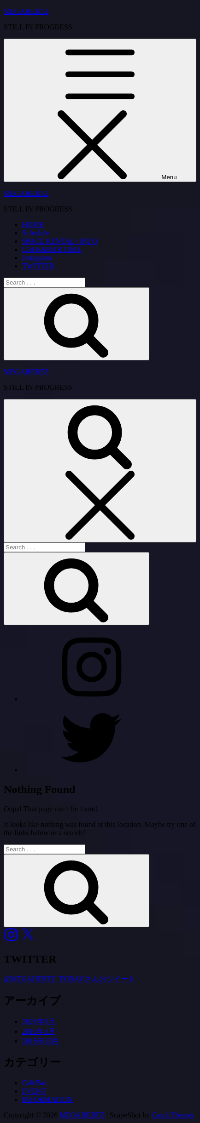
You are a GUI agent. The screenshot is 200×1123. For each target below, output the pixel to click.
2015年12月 (40, 1041)
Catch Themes (173, 1115)
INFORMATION (47, 1099)
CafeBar (34, 1083)
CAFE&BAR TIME (52, 249)
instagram (36, 258)
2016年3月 (38, 1031)
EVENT (34, 1091)
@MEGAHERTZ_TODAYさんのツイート (70, 979)
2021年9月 (38, 1022)
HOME (33, 224)
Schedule (35, 233)
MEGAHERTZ (26, 11)
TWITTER (38, 266)
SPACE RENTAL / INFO (59, 241)
